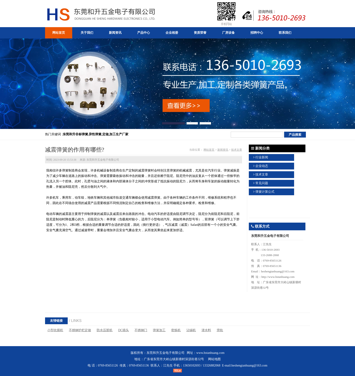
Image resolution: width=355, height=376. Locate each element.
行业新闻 (261, 157)
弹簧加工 (159, 330)
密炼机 (176, 330)
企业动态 (261, 166)
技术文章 (236, 149)
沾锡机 (191, 330)
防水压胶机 (105, 330)
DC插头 (123, 330)
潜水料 (206, 330)
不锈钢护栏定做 (80, 330)
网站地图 (214, 359)
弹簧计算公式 (264, 191)
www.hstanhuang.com (210, 353)
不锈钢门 (140, 330)
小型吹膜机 (55, 330)
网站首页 (209, 149)
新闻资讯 (222, 149)
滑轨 (220, 330)
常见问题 (261, 183)
